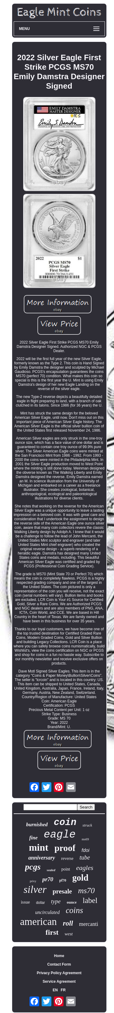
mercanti (88, 924)
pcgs (32, 866)
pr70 (47, 879)
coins (74, 910)
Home (59, 956)
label (90, 900)
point (65, 869)
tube (85, 857)
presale (62, 891)
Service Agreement (59, 981)
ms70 (86, 890)
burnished (37, 824)
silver (35, 889)
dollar (40, 903)
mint (38, 847)
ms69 (85, 839)
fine (33, 838)
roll (68, 923)
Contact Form (59, 964)
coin (65, 822)
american (38, 921)
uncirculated (47, 912)
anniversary (41, 858)
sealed (51, 870)
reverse (67, 858)
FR (63, 990)
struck (87, 825)
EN (55, 990)
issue (25, 902)
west (68, 933)
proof (64, 848)
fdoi (85, 850)
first (52, 932)
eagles (84, 867)
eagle (60, 835)
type (56, 901)
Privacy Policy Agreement (59, 973)
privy (33, 881)
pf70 (62, 880)
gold (80, 877)
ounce (72, 902)
